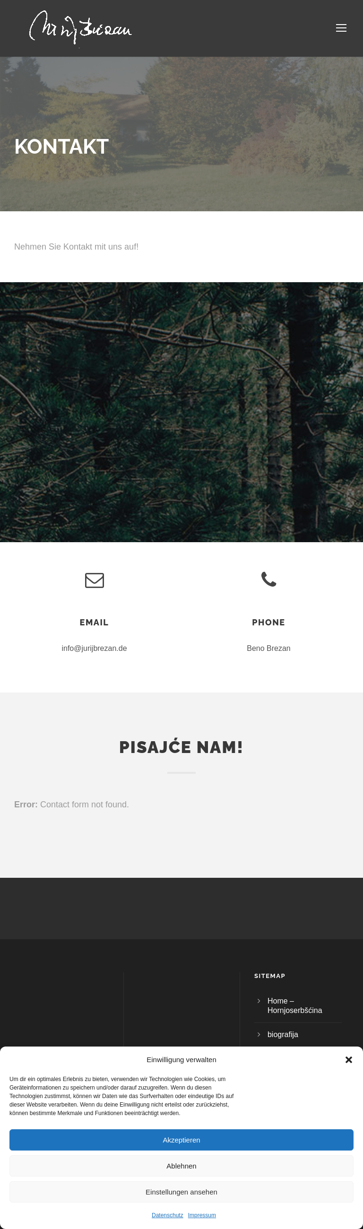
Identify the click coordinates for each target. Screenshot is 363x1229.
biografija (283, 1034)
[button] (349, 1060)
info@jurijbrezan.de (94, 648)
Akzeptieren (181, 1140)
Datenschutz (167, 1215)
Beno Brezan (269, 648)
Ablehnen (181, 1166)
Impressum (202, 1215)
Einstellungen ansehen (181, 1192)
